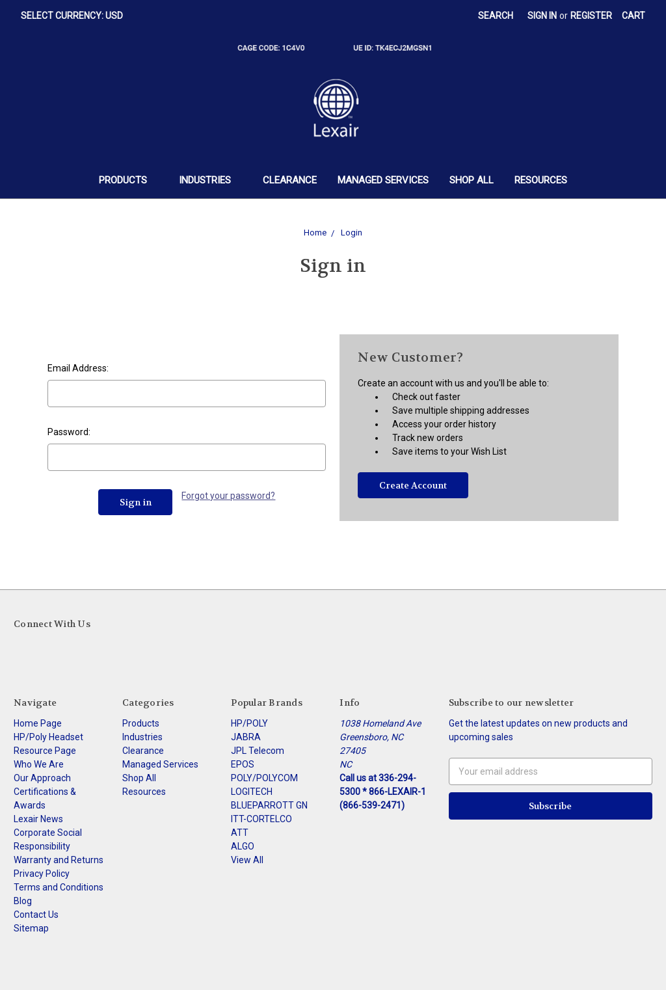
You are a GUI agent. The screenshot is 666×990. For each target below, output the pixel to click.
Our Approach (42, 778)
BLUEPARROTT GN (269, 805)
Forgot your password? (228, 495)
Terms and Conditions (58, 887)
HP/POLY (249, 723)
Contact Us (36, 914)
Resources (540, 180)
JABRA (246, 737)
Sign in (542, 15)
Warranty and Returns (58, 860)
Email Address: (78, 368)
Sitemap (31, 928)
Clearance (290, 180)
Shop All (471, 180)
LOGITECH (252, 791)
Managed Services (383, 180)
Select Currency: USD (76, 15)
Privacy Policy (42, 873)
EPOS (242, 764)
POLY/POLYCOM (264, 778)
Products (128, 180)
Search (495, 15)
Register (591, 15)
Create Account (413, 485)
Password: (68, 432)
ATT (239, 832)
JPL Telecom (257, 750)
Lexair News (38, 819)
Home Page (38, 723)
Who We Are (39, 764)
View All (247, 860)
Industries (210, 180)
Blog (23, 901)
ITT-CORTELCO (261, 819)
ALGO (242, 846)
